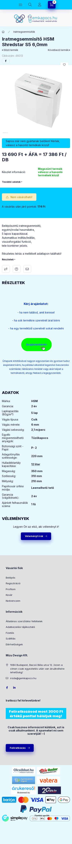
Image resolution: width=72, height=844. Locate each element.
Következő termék (58, 50)
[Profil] (39, 5)
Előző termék (11, 50)
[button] (36, 101)
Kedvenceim (13, 600)
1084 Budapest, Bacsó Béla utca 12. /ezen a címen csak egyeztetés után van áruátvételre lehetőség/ (37, 668)
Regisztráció (13, 583)
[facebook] (6, 61)
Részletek (8, 259)
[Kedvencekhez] (64, 64)
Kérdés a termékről (16, 269)
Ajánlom (27, 269)
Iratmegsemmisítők (24, 31)
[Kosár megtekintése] (52, 5)
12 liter (35, 464)
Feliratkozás (18, 747)
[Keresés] (30, 5)
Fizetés (10, 632)
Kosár (9, 594)
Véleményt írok (34, 536)
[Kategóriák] (20, 5)
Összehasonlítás (6, 269)
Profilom (11, 589)
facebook (7, 687)
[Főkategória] (3, 32)
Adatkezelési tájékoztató (20, 626)
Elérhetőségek (14, 644)
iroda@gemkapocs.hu (23, 678)
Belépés (10, 577)
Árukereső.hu (23, 792)
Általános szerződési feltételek (24, 621)
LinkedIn (14, 687)
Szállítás (11, 638)
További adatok (11, 181)
